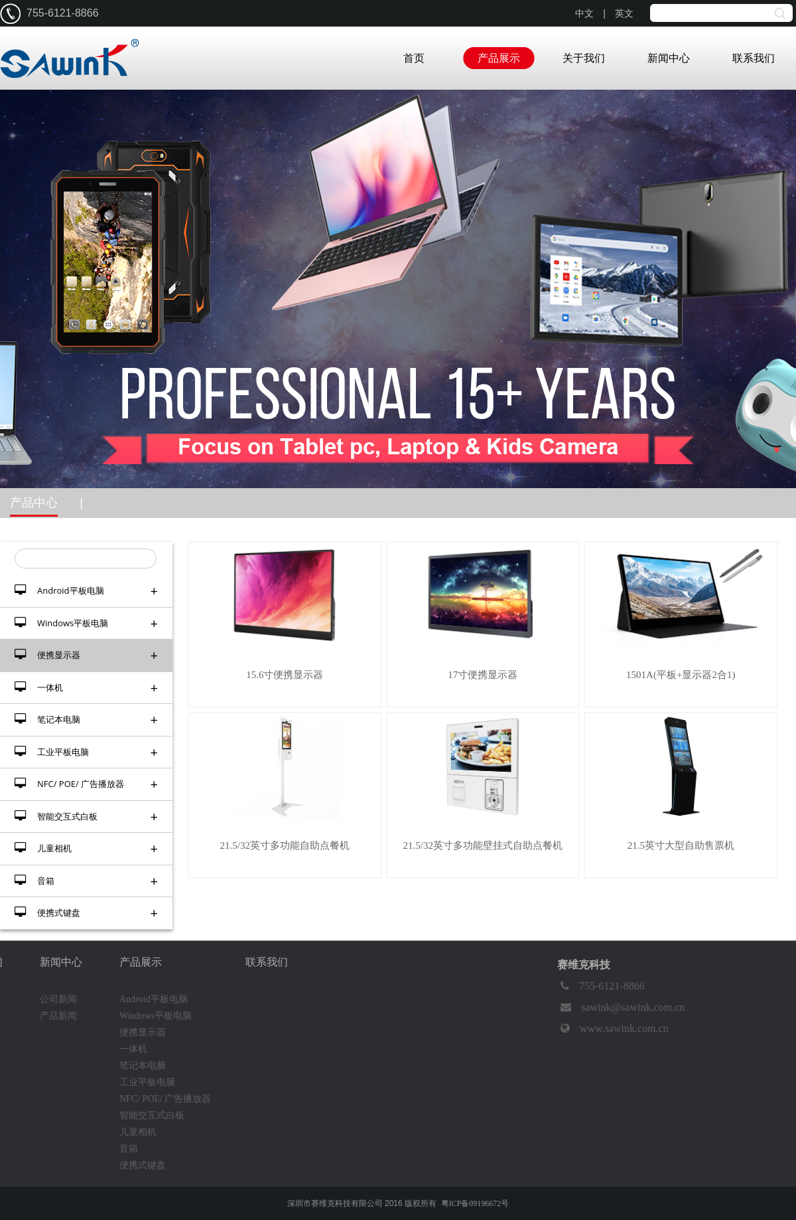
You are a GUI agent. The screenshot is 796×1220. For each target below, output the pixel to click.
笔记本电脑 (86, 720)
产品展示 (499, 58)
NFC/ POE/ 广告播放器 (86, 784)
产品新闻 (58, 1016)
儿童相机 (86, 848)
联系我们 (753, 58)
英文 (624, 14)
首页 (414, 58)
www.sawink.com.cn (613, 1028)
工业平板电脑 (86, 752)
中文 (584, 14)
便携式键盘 (86, 913)
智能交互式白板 (86, 817)
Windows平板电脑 (86, 623)
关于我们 (584, 58)
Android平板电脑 (86, 591)
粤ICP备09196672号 (475, 1203)
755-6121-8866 (601, 986)
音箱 (86, 881)
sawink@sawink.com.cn (621, 1007)
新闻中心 (668, 58)
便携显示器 (86, 655)
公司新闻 (58, 999)
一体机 (86, 688)
